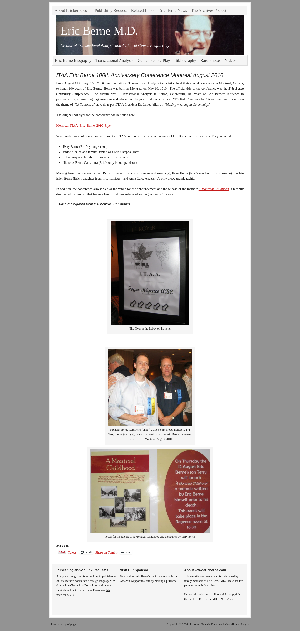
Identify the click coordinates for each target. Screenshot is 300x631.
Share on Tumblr (106, 552)
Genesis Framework (212, 624)
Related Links (142, 10)
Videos (230, 60)
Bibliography (185, 60)
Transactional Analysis (115, 60)
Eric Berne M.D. (99, 30)
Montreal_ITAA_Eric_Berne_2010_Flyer (84, 125)
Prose (193, 624)
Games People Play (154, 60)
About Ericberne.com (72, 10)
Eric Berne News (173, 10)
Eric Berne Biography (73, 60)
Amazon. (125, 581)
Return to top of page (63, 624)
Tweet (72, 552)
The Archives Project (208, 10)
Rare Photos (210, 60)
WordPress (232, 624)
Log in (245, 624)
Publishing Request (111, 10)
